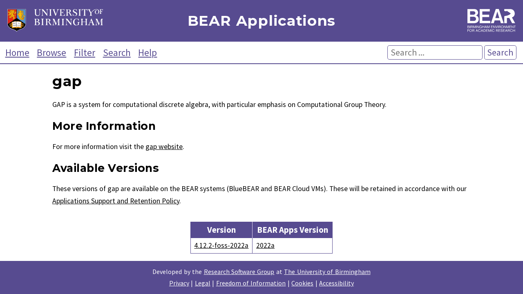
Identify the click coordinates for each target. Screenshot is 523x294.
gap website (164, 146)
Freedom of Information (251, 283)
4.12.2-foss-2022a (221, 245)
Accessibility (336, 283)
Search (117, 52)
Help (147, 52)
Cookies (302, 283)
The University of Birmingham (327, 271)
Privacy (179, 283)
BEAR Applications (261, 21)
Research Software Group (239, 271)
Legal (202, 283)
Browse (51, 52)
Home (17, 52)
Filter (84, 52)
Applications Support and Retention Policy (115, 200)
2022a (265, 245)
